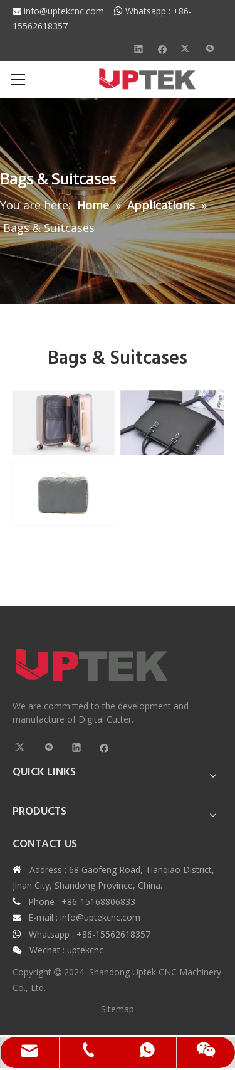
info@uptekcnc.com (69, 11)
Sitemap (117, 1009)
